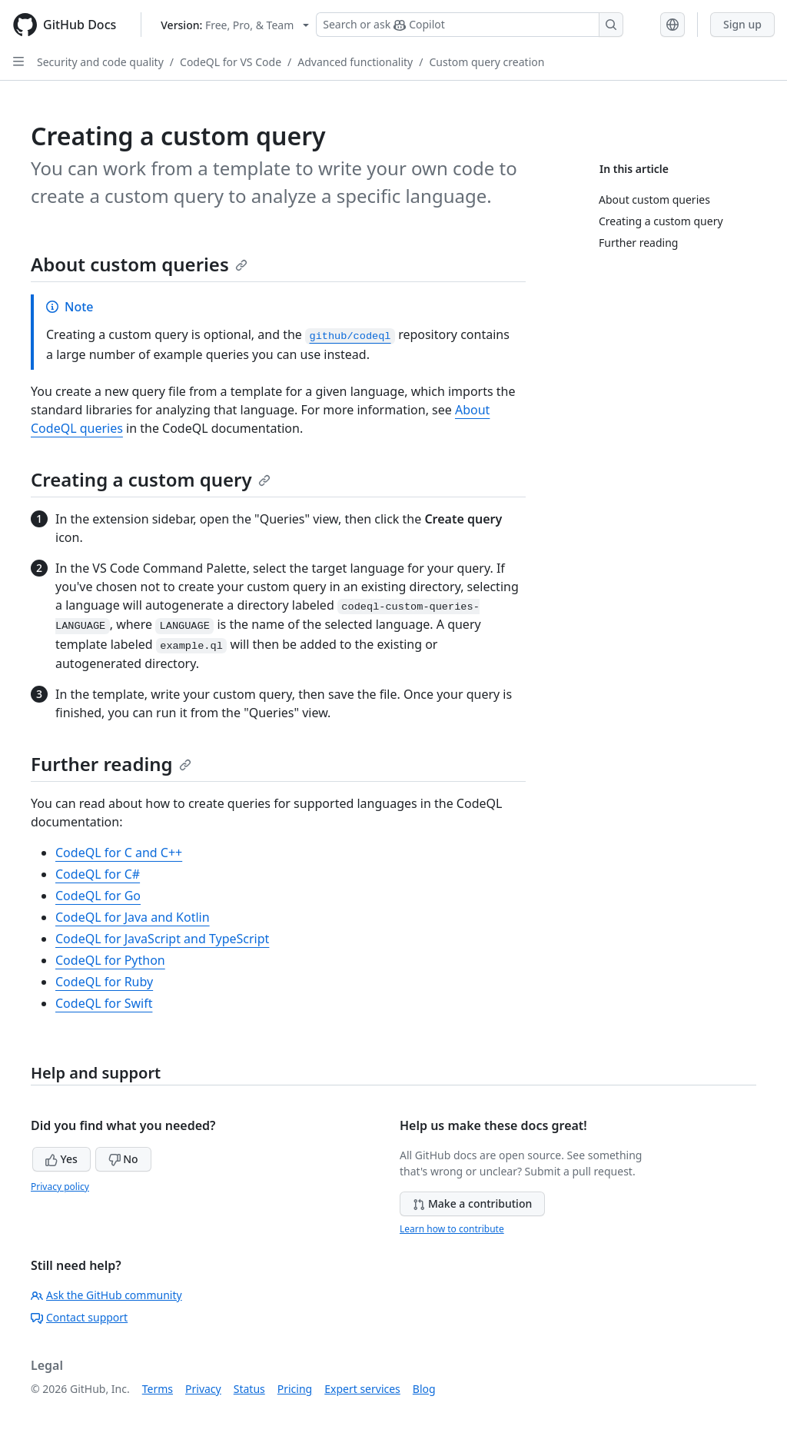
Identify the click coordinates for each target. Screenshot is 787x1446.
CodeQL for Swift (103, 1003)
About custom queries (139, 264)
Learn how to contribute (452, 1228)
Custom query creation (486, 62)
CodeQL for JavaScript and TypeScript (162, 938)
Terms (157, 1388)
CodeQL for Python (110, 960)
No (123, 1159)
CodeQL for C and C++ (118, 852)
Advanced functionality (355, 62)
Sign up (742, 24)
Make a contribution (472, 1203)
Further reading (111, 763)
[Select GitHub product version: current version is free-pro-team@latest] (235, 25)
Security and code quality (100, 62)
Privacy (203, 1388)
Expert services (362, 1388)
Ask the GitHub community (106, 1295)
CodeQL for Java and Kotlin (132, 917)
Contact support (79, 1317)
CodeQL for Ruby (104, 981)
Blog (424, 1388)
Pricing (294, 1388)
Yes (61, 1159)
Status (249, 1388)
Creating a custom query (151, 479)
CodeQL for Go (98, 895)
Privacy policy (60, 1186)
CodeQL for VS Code (230, 62)
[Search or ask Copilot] (469, 24)
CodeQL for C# (97, 874)
